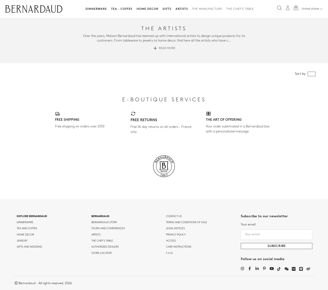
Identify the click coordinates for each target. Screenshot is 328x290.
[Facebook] (249, 268)
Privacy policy (176, 235)
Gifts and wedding (29, 247)
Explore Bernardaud (32, 216)
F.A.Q (169, 253)
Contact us (174, 216)
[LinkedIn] (257, 268)
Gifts (167, 9)
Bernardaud (100, 216)
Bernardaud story (104, 222)
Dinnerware (96, 9)
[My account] (288, 7)
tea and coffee (27, 228)
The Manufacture (207, 9)
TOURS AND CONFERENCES (108, 228)
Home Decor (147, 9)
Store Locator (101, 253)
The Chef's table (240, 9)
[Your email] (276, 234)
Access (171, 241)
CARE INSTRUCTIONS (178, 247)
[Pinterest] (264, 268)
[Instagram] (242, 268)
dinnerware (25, 222)
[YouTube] (271, 268)
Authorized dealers (105, 247)
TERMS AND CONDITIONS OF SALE (186, 222)
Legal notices (175, 228)
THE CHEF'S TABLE (102, 241)
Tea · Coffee (121, 9)
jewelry (22, 241)
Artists (182, 9)
